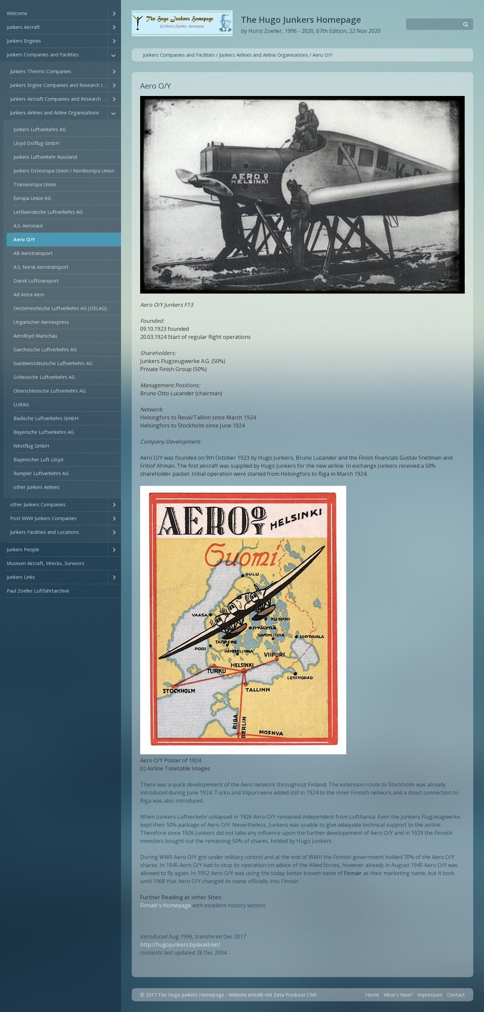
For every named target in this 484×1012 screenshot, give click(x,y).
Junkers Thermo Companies (40, 71)
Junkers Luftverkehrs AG (39, 129)
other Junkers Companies (38, 504)
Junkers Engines (24, 41)
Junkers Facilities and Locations (44, 532)
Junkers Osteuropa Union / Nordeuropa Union (63, 170)
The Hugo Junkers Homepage (301, 20)
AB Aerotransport (33, 253)
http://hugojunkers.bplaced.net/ (180, 944)
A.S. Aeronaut (28, 225)
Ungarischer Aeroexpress (41, 322)
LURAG (21, 404)
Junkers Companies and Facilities (43, 54)
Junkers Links (21, 577)
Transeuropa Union (34, 184)
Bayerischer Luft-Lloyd (38, 459)
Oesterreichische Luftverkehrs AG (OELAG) (60, 308)
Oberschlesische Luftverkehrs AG (49, 391)
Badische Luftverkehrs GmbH (45, 418)
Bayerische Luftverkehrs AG (43, 432)
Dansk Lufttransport (36, 280)
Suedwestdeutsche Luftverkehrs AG (52, 363)
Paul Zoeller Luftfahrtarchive (38, 591)
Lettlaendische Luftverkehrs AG (48, 212)
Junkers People (23, 549)
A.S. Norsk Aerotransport (41, 267)
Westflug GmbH (31, 446)
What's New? (398, 995)
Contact (456, 995)
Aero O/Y (24, 239)
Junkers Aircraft (23, 27)
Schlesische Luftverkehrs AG (44, 377)
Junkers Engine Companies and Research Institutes (59, 85)
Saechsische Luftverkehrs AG (45, 349)
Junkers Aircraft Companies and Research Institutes (59, 99)
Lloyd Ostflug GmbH (36, 143)
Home (372, 995)
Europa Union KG (32, 198)
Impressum (429, 995)
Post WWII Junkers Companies (43, 518)
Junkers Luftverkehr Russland (45, 157)
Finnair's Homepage (165, 905)
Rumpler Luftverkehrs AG (41, 473)
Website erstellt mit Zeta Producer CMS (273, 995)
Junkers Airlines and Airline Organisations (54, 112)
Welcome (17, 13)
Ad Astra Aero (28, 294)
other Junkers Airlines (36, 487)
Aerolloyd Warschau (35, 336)
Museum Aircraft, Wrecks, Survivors (45, 563)
